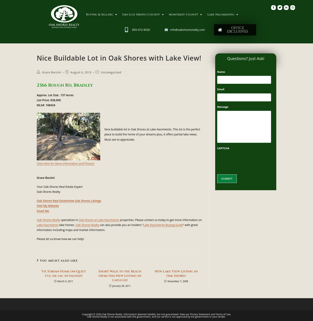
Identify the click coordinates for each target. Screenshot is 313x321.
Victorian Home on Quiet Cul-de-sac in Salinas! (64, 273)
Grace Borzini (51, 72)
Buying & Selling (101, 14)
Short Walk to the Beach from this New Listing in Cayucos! (119, 276)
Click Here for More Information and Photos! (65, 163)
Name (222, 72)
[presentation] (247, 160)
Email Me (43, 211)
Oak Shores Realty (48, 220)
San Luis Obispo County (143, 14)
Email (222, 89)
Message (224, 107)
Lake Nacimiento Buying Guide (163, 225)
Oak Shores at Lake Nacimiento (99, 220)
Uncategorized (111, 72)
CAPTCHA (223, 148)
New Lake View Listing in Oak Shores (176, 273)
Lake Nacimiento (222, 14)
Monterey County (185, 14)
